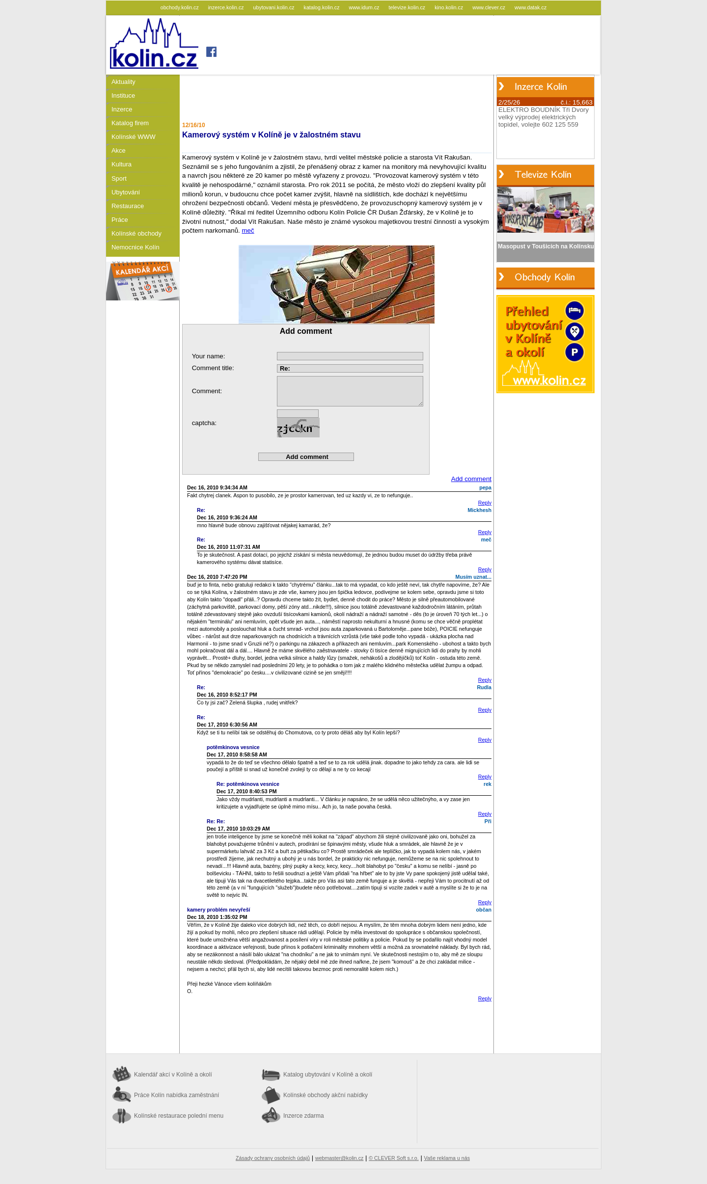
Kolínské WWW (133, 136)
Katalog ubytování (327, 1074)
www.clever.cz (489, 7)
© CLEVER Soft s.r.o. (393, 1158)
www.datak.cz (530, 7)
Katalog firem (130, 123)
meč (248, 230)
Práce (119, 219)
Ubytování (125, 192)
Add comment (471, 479)
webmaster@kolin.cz (339, 1158)
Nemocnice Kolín (135, 247)
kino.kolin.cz (449, 7)
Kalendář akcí (173, 1074)
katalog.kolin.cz (322, 7)
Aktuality (123, 81)
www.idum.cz (365, 7)
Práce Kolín (176, 1095)
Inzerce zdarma (303, 1115)
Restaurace (127, 206)
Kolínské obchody (136, 233)
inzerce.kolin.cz (226, 7)
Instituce (123, 95)
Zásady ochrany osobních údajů (273, 1158)
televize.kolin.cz (408, 7)
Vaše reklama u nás (447, 1158)
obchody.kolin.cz (180, 7)
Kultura (121, 164)
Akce (118, 150)
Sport (119, 178)
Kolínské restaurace (178, 1115)
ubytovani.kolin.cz (274, 7)
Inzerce (121, 109)
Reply (484, 503)
